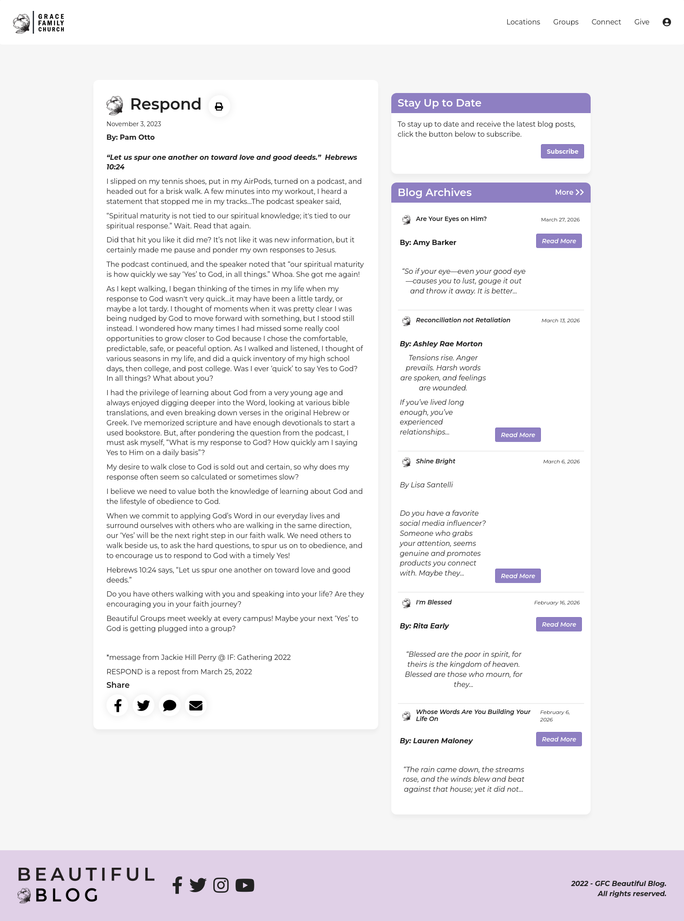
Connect (606, 22)
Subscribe (562, 151)
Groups (565, 22)
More (569, 192)
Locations (523, 22)
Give (642, 22)
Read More (559, 241)
